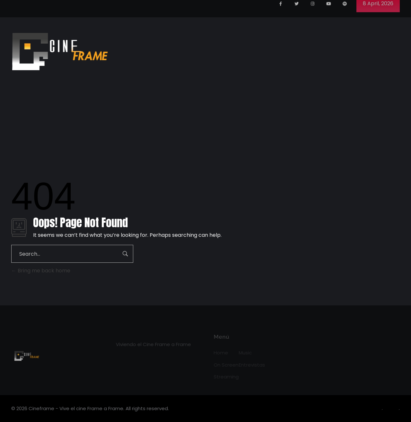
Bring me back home (40, 270)
